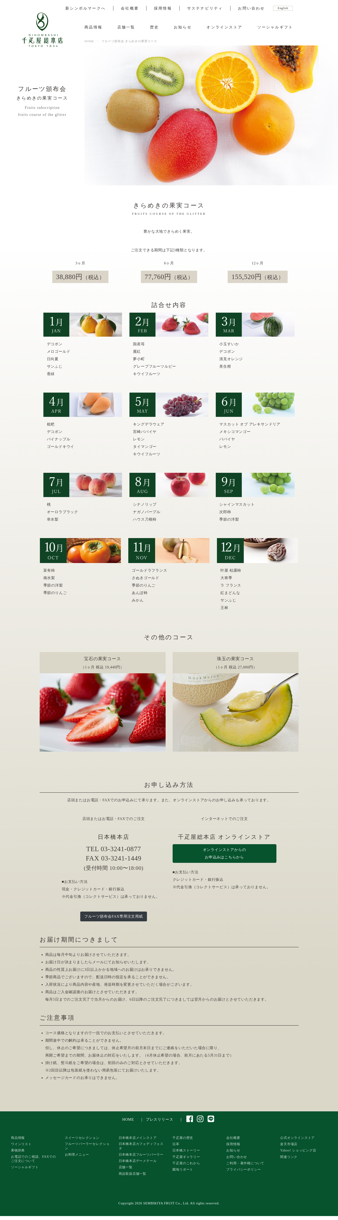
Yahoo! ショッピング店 (298, 1150)
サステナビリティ (205, 8)
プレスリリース (159, 1119)
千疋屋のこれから (186, 1163)
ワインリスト (21, 1144)
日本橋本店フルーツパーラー (141, 1154)
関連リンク (288, 1157)
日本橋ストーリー (186, 1150)
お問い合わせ (251, 8)
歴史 (154, 27)
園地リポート (182, 1169)
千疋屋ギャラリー (186, 1157)
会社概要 (130, 8)
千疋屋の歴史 (182, 1138)
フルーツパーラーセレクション (87, 1146)
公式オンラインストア (297, 1138)
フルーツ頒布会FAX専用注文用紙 (113, 916)
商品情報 (93, 27)
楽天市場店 (288, 1144)
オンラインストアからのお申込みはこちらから (224, 853)
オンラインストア (224, 27)
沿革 (175, 1144)
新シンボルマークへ (85, 8)
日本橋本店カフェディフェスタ (141, 1146)
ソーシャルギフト (275, 27)
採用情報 (163, 8)
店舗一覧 (126, 27)
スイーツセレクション (82, 1138)
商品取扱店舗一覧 (132, 1173)
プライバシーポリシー (243, 1169)
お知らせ (183, 27)
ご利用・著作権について (245, 1163)
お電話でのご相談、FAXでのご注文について (33, 1159)
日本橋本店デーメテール (138, 1161)
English (283, 8)
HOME (128, 1119)
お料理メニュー (77, 1154)
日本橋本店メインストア (138, 1138)
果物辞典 (18, 1150)
